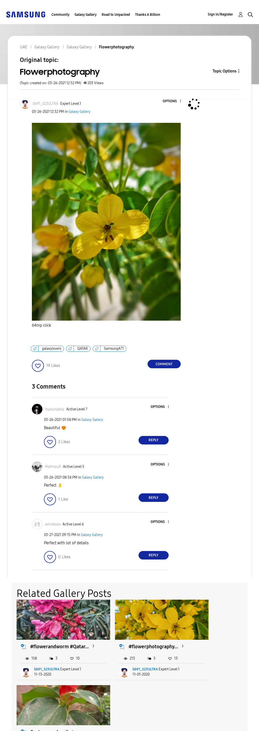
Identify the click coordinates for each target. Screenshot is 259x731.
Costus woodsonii (215, 640)
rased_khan (209, 669)
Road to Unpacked (116, 15)
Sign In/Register (220, 14)
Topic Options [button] (224, 71)
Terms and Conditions (82, 717)
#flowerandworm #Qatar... (49, 643)
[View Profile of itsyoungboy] (54, 409)
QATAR (82, 348)
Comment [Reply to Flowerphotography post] (164, 364)
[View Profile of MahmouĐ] (53, 467)
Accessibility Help (25, 717)
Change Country (160, 720)
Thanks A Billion (147, 15)
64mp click (41, 325)
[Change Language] (130, 720)
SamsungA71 (114, 348)
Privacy (15, 725)
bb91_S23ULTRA (47, 669)
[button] (172, 101)
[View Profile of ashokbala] (52, 524)
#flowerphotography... (138, 640)
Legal (66, 725)
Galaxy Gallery (86, 15)
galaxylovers (51, 348)
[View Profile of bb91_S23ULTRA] (45, 104)
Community (60, 15)
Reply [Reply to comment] (153, 440)
